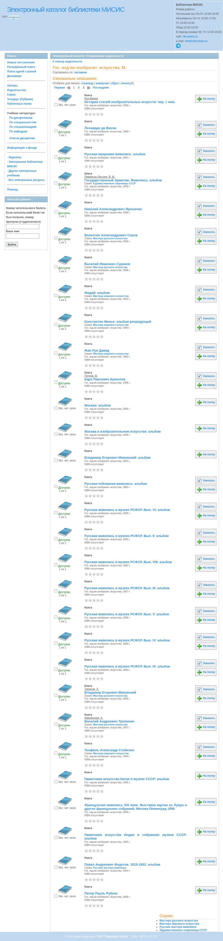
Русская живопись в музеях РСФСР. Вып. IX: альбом (127, 666)
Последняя (101, 87)
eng (11, 17)
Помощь (12, 189)
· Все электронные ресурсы (26, 180)
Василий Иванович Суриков (107, 264)
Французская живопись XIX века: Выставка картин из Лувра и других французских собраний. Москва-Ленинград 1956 (135, 806)
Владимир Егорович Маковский (110, 692)
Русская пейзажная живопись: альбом (115, 483)
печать (125, 83)
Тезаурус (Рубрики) (20, 99)
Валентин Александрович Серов (110, 235)
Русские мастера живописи (109, 867)
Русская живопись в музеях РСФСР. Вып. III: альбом (127, 588)
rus (17, 17)
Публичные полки (19, 103)
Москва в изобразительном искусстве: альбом (122, 431)
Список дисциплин (22, 138)
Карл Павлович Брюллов (104, 379)
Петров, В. (91, 375)
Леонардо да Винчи (100, 128)
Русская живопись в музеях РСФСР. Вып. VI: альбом (127, 510)
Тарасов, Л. (91, 689)
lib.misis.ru (190, 36)
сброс (115, 83)
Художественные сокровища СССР (114, 183)
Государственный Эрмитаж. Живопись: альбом (123, 180)
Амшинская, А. (93, 717)
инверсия (102, 83)
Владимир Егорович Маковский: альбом (117, 457)
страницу (87, 83)
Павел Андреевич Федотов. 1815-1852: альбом (122, 864)
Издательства (16, 90)
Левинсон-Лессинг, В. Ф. (99, 176)
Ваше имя (12, 231)
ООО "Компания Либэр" (112, 936)
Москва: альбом (97, 405)
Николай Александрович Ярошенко (113, 209)
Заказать (206, 124)
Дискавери (14, 76)
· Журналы (14, 157)
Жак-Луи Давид (96, 350)
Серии (11, 94)
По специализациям (22, 126)
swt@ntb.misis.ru (196, 41)
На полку (206, 98)
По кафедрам (18, 131)
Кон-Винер (91, 98)
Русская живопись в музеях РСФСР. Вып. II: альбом (126, 536)
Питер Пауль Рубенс (101, 893)
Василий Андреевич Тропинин (109, 721)
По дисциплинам (20, 117)
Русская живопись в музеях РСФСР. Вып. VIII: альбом (128, 562)
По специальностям (22, 122)
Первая (59, 87)
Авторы (12, 85)
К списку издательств (67, 61)
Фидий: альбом (97, 293)
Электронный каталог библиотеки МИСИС (65, 9)
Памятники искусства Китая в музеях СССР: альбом (126, 779)
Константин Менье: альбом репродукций (117, 321)
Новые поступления (21, 62)
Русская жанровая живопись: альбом (114, 154)
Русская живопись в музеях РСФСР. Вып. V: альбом (126, 614)
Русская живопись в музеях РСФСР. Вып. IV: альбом (127, 640)
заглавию (80, 72)
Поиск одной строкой (21, 71)
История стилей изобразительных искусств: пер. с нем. (129, 102)
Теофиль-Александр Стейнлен (109, 750)
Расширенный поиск (21, 67)
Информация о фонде (22, 147)
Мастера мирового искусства (111, 296)
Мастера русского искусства (110, 238)
